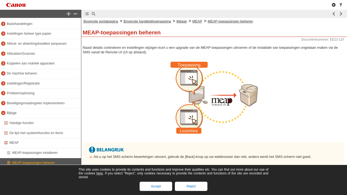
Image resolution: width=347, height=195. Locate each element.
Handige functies (21, 123)
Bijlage (12, 113)
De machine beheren (22, 73)
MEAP (14, 143)
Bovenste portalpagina (100, 21)
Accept (156, 186)
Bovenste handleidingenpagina (147, 21)
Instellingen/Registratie (23, 83)
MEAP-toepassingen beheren (33, 163)
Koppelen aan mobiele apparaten (31, 63)
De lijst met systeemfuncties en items (36, 133)
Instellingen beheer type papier (29, 33)
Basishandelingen (20, 24)
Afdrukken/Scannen (21, 54)
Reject (191, 186)
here (99, 173)
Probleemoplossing (20, 93)
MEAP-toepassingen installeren (34, 153)
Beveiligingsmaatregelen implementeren (36, 103)
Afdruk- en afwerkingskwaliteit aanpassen (37, 44)
